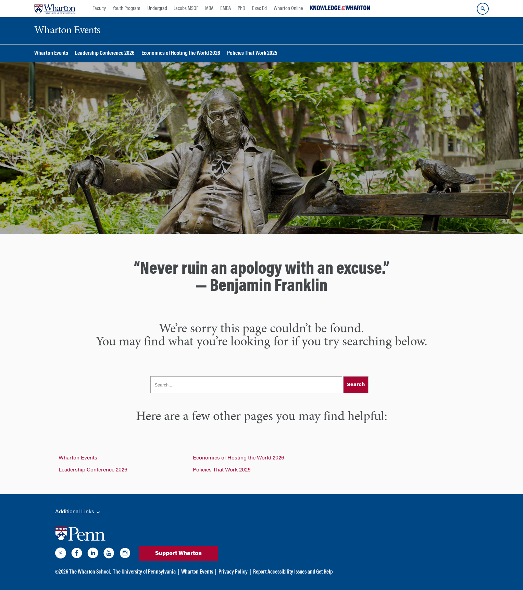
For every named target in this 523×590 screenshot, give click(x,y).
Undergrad (157, 8)
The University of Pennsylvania (144, 572)
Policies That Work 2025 (252, 54)
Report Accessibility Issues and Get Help (293, 572)
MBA (209, 8)
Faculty (99, 8)
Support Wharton (178, 553)
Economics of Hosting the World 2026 (180, 54)
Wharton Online (288, 8)
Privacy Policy (233, 572)
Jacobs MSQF (186, 8)
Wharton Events (51, 54)
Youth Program (126, 8)
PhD (241, 8)
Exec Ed (259, 8)
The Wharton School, (90, 572)
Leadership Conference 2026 (105, 54)
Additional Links (78, 512)
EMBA (225, 8)
